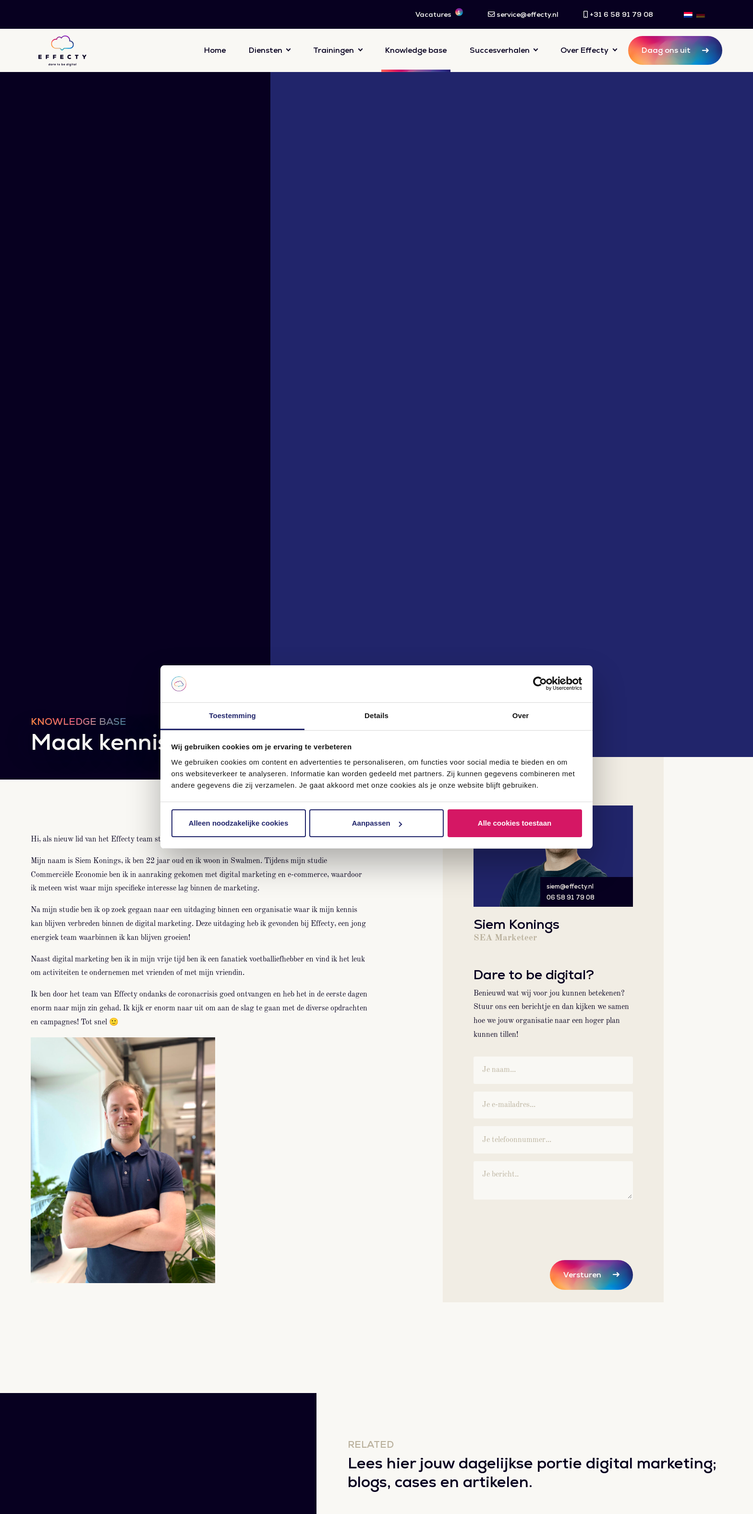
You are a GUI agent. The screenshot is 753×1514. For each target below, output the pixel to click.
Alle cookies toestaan (514, 823)
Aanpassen (377, 823)
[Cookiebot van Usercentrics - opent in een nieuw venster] (540, 684)
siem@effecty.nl (570, 886)
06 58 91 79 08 (571, 897)
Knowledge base (416, 50)
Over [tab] (520, 715)
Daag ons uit (666, 50)
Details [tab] (376, 715)
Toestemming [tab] (232, 715)
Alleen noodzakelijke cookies (239, 823)
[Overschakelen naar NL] (688, 14)
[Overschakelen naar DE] (700, 14)
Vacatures (439, 14)
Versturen (582, 1275)
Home (215, 50)
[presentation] (546, 1226)
